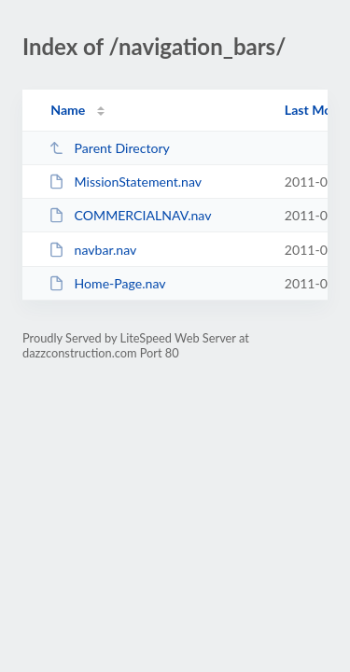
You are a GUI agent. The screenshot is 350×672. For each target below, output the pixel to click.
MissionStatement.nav (125, 181)
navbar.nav (92, 250)
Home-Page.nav (107, 283)
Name (67, 110)
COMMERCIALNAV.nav (130, 215)
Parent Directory (109, 148)
